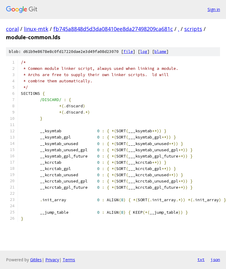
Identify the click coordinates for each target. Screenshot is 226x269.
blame (160, 51)
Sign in (214, 9)
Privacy (52, 259)
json (215, 259)
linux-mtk (36, 28)
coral (12, 28)
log (143, 51)
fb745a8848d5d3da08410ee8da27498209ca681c (113, 28)
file (128, 51)
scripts (193, 28)
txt (201, 259)
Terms (69, 259)
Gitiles (36, 259)
